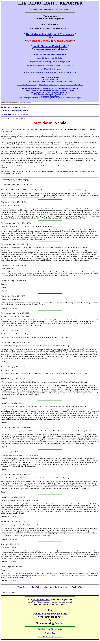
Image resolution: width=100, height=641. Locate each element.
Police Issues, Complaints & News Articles (56, 92)
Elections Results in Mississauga (27, 85)
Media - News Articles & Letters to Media (40, 81)
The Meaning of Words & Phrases (47, 88)
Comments (4, 180)
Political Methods (29, 88)
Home (34, 10)
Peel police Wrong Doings (60, 62)
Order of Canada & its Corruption (49, 69)
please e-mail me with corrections (25, 102)
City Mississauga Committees (37, 90)
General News (62, 10)
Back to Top (77, 587)
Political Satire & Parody (68, 88)
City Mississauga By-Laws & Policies (60, 90)
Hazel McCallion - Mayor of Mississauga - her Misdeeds (43, 65)
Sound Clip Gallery (43, 58)
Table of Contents (46, 10)
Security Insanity (35, 92)
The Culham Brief (68, 65)
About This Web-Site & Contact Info (50, 637)
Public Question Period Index (50, 46)
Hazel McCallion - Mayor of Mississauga (50, 34)
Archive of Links (52, 79)
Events (44, 79)
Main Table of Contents (41, 587)
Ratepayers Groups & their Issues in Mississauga (63, 98)
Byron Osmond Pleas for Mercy (41, 62)
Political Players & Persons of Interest (33, 98)
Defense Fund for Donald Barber (50, 54)
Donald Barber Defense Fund (50, 613)
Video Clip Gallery (57, 58)
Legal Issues (45, 96)
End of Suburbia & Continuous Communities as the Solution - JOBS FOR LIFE (50, 73)
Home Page (23, 587)
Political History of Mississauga (49, 85)
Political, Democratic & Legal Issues (71, 85)
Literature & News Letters (64, 81)
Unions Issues (54, 96)
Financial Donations (41, 599)
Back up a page (62, 587)
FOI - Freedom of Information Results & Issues (50, 94)
